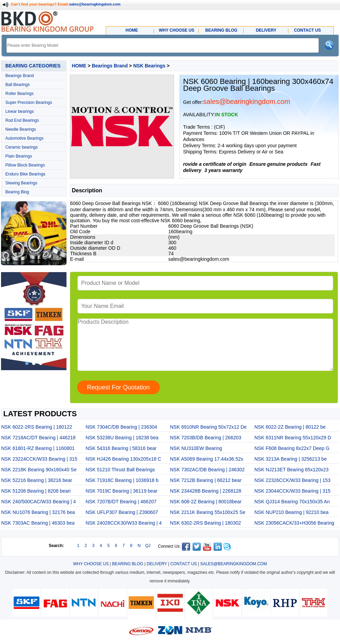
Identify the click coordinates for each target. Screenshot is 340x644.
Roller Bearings (20, 93)
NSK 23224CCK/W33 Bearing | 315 (39, 459)
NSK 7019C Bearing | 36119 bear (121, 491)
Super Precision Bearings (29, 102)
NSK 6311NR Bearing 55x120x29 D (293, 437)
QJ (148, 545)
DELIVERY (157, 563)
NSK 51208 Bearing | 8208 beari (36, 491)
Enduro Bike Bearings (25, 174)
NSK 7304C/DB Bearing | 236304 (121, 427)
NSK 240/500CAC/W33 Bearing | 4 (38, 501)
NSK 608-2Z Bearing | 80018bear (206, 501)
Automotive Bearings (25, 138)
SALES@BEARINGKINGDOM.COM (233, 563)
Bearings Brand (20, 75)
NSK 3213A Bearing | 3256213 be (291, 459)
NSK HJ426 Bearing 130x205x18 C (123, 459)
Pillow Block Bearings (25, 165)
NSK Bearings (149, 65)
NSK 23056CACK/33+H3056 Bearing (294, 523)
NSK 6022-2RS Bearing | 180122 (36, 427)
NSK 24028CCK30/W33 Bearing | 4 (124, 523)
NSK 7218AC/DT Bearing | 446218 (38, 437)
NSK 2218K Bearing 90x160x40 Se (39, 469)
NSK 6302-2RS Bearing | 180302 (205, 523)
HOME (79, 65)
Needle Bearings (21, 129)
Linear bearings (20, 111)
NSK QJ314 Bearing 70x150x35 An (292, 501)
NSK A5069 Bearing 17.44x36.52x (207, 459)
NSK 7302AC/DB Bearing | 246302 (207, 469)
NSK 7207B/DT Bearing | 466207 (121, 501)
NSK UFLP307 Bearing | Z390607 (122, 512)
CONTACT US (183, 563)
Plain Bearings (19, 156)
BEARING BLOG (127, 563)
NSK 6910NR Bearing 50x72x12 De (208, 427)
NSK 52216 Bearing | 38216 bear (36, 480)
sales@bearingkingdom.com (95, 4)
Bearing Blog (17, 192)
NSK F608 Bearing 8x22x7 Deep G (292, 448)
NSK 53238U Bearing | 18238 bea (122, 437)
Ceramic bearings (22, 147)
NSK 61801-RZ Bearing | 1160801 (38, 448)
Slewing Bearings (22, 183)
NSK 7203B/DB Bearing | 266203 (205, 437)
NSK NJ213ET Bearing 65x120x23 (292, 469)
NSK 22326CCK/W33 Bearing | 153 (293, 480)
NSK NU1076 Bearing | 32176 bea (38, 512)
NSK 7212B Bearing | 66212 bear (206, 480)
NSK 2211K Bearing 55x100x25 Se (208, 512)
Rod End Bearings (22, 120)
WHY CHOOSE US (91, 563)
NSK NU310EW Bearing (196, 448)
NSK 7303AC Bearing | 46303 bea (38, 523)
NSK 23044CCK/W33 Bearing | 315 (293, 491)
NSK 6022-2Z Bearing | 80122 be (290, 427)
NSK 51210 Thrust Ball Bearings (120, 469)
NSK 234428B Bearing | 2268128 (205, 491)
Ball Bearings (18, 84)
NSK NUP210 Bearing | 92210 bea (292, 512)
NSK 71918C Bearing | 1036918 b (122, 480)
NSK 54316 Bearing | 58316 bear (121, 448)
